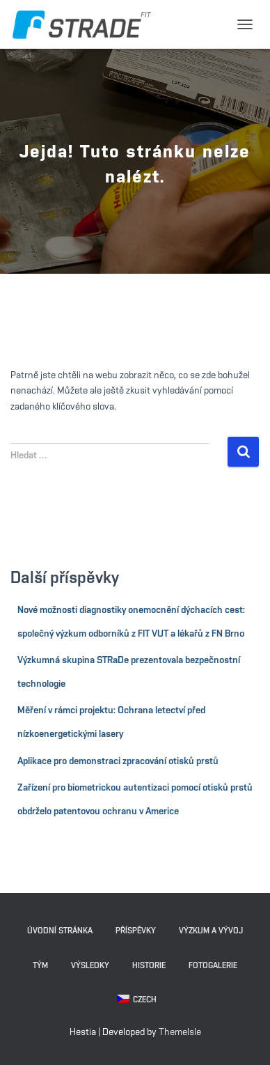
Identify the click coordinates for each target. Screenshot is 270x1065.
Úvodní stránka (60, 930)
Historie (149, 965)
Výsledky (90, 965)
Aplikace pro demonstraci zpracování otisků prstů (118, 761)
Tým (40, 965)
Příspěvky (136, 930)
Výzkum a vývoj (211, 930)
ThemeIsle (180, 1032)
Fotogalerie (213, 965)
